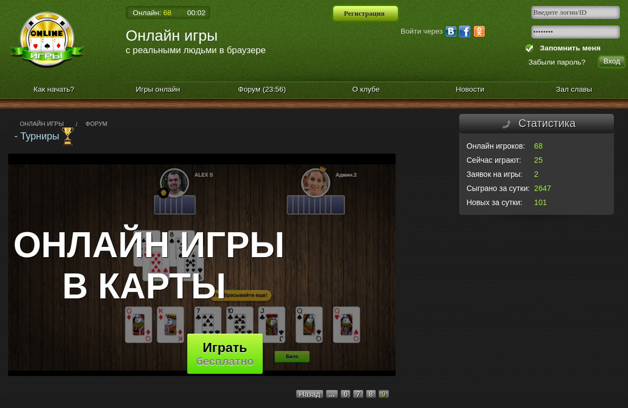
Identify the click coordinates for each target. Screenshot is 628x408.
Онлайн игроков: (496, 146)
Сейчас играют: (494, 160)
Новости (470, 89)
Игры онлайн (158, 89)
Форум (262, 89)
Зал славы (574, 89)
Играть (224, 353)
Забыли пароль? (557, 62)
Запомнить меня (568, 48)
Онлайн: (152, 13)
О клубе (366, 89)
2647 (542, 188)
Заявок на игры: (495, 174)
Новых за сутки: (495, 202)
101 (540, 202)
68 (538, 146)
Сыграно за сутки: (498, 188)
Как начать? (54, 89)
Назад (309, 394)
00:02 (196, 13)
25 (538, 160)
